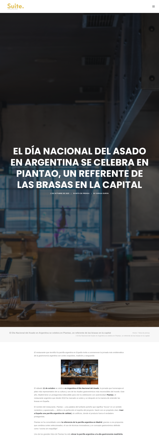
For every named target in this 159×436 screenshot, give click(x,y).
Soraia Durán (102, 193)
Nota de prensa (82, 193)
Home (135, 333)
